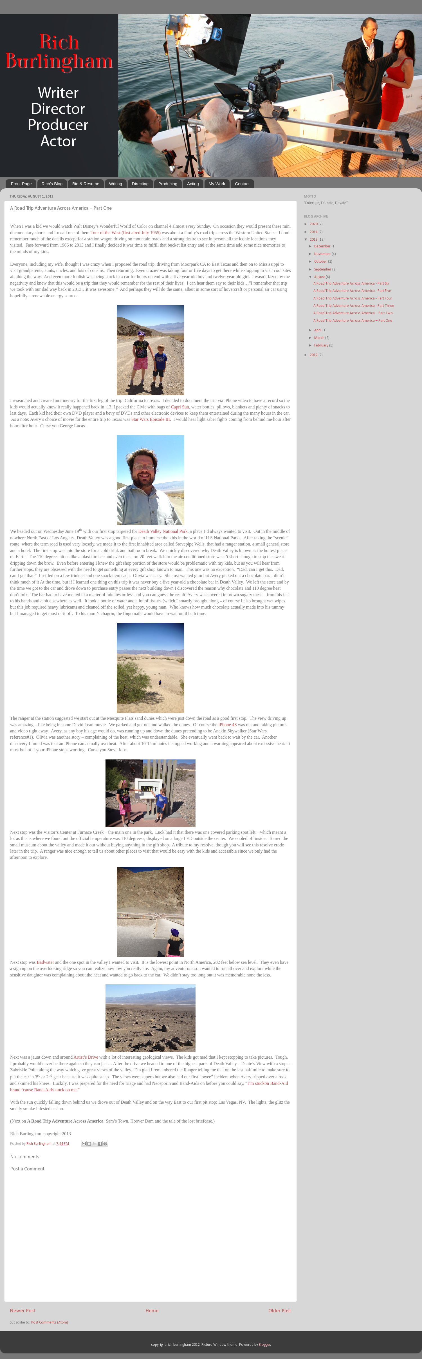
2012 (314, 355)
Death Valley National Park (163, 531)
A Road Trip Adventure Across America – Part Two (353, 313)
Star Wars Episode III (150, 419)
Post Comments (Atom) (49, 1322)
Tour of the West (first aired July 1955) (126, 232)
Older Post (279, 1311)
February (321, 345)
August (320, 277)
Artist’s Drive (85, 1057)
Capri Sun (180, 406)
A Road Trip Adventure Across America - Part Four (352, 298)
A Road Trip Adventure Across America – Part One (352, 321)
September (323, 269)
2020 (314, 224)
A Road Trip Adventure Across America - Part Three (353, 306)
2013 (314, 240)
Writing (115, 183)
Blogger (264, 1345)
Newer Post (22, 1311)
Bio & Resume (85, 183)
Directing (140, 183)
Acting (193, 183)
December (322, 246)
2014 (314, 232)
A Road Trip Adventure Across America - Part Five (352, 291)
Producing (168, 183)
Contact (242, 183)
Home (152, 1311)
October (321, 261)
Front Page (21, 183)
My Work (217, 183)
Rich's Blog (52, 183)
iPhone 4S (227, 724)
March (319, 338)
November (323, 254)
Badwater (45, 962)
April (318, 330)
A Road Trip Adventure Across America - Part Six (351, 283)
